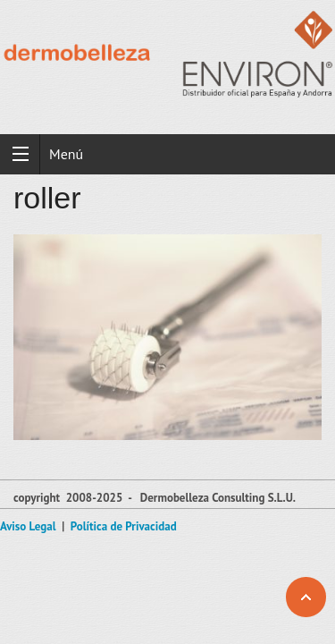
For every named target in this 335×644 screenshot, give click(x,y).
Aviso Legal (28, 526)
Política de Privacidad (124, 526)
